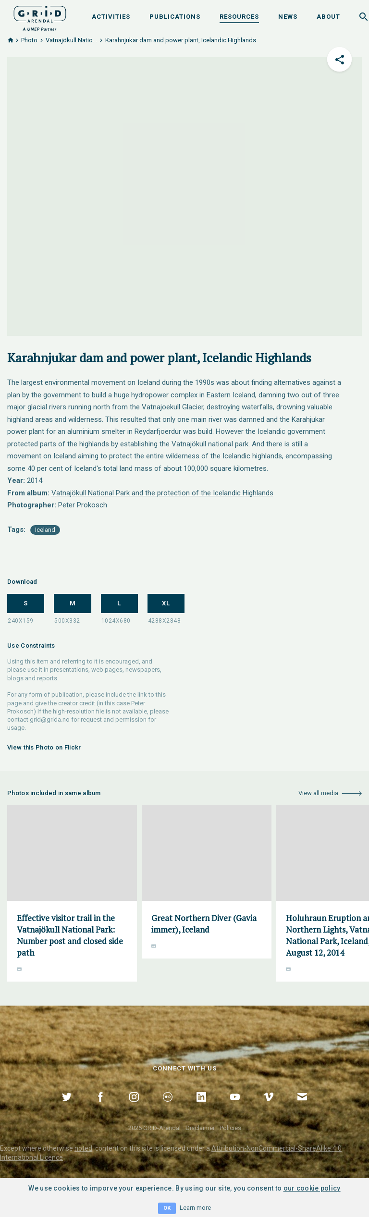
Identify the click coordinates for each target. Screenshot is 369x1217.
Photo (29, 40)
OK (167, 1208)
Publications (174, 16)
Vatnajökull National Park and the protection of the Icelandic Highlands (162, 493)
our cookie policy (312, 1188)
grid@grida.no (50, 719)
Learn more (195, 1207)
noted (83, 1148)
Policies (230, 1127)
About (328, 16)
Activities (111, 16)
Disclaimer (200, 1127)
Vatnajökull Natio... (71, 40)
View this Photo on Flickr (44, 747)
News (287, 16)
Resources (239, 16)
